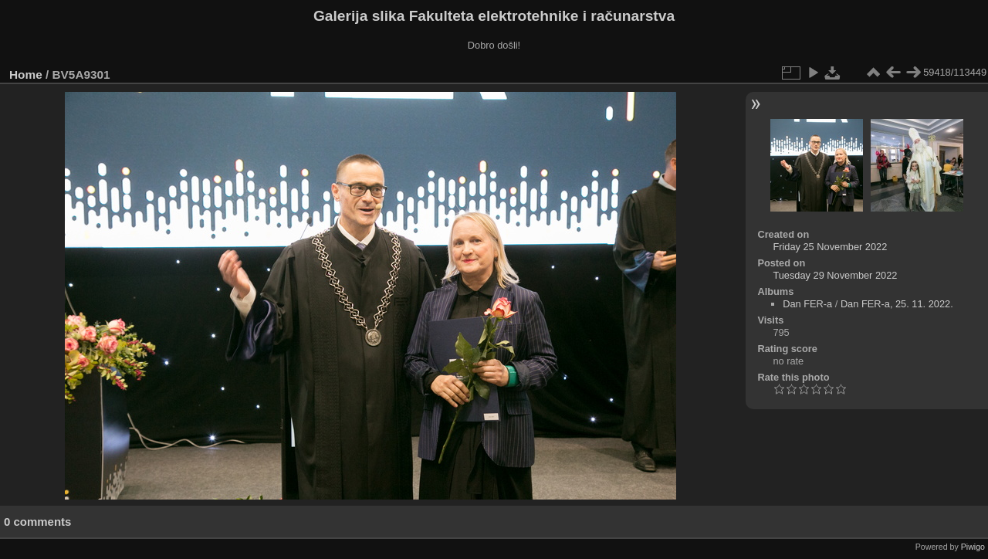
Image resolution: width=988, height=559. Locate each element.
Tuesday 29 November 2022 (835, 275)
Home (25, 74)
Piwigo (973, 546)
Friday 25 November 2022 (830, 246)
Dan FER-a (807, 304)
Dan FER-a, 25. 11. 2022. (897, 304)
